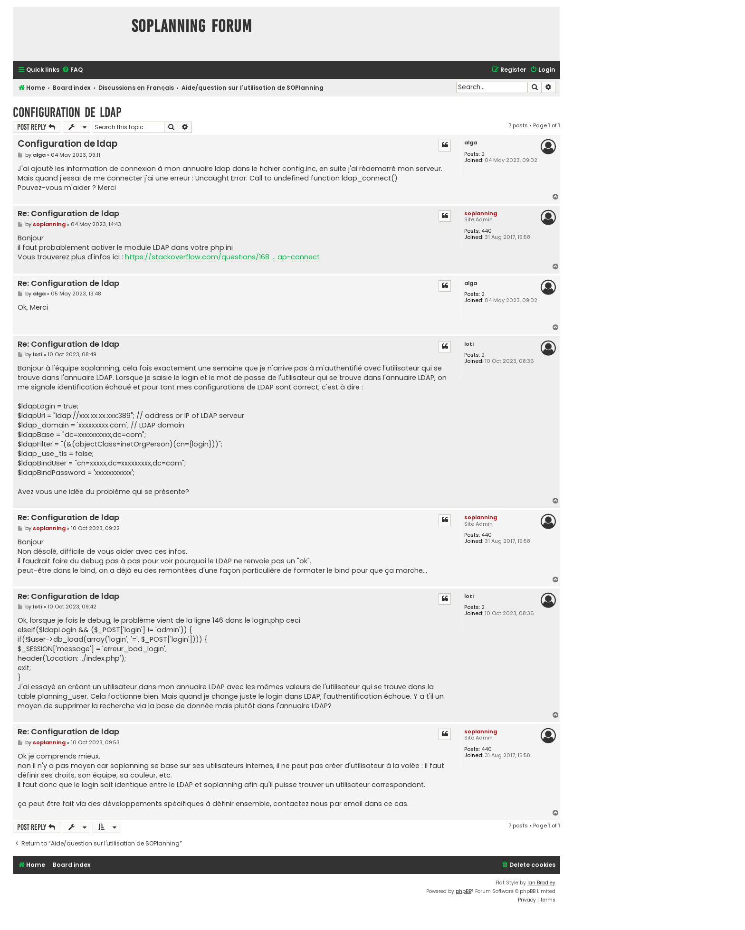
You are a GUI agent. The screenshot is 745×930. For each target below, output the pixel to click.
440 (486, 231)
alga (470, 143)
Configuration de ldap (67, 112)
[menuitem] (72, 70)
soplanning (480, 213)
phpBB (463, 891)
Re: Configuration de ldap (68, 214)
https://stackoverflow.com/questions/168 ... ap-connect (222, 257)
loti (469, 344)
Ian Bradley (541, 882)
